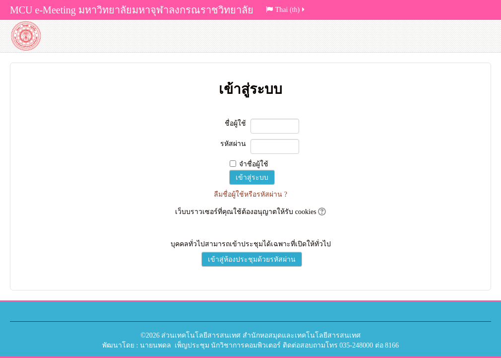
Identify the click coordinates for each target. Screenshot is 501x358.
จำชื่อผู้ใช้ (253, 164)
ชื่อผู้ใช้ (235, 123)
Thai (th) (286, 9)
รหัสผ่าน (233, 143)
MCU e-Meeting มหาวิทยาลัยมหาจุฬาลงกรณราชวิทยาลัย (131, 9)
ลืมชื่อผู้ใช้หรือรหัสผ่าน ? (250, 194)
